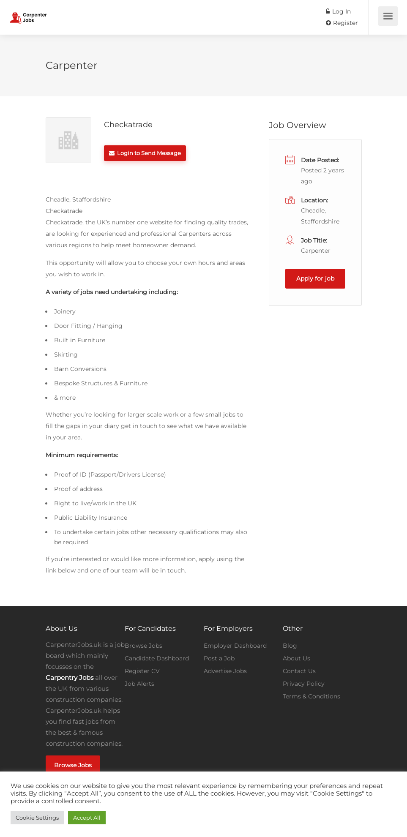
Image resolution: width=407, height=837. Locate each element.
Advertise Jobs (225, 671)
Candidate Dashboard (157, 658)
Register (342, 23)
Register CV (142, 671)
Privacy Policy (304, 683)
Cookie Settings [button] (37, 817)
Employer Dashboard (235, 645)
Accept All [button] (87, 817)
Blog (290, 645)
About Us (296, 658)
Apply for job (315, 278)
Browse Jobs (73, 765)
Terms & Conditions (311, 696)
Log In (338, 11)
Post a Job (219, 658)
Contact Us (299, 671)
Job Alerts (139, 683)
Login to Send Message (145, 153)
